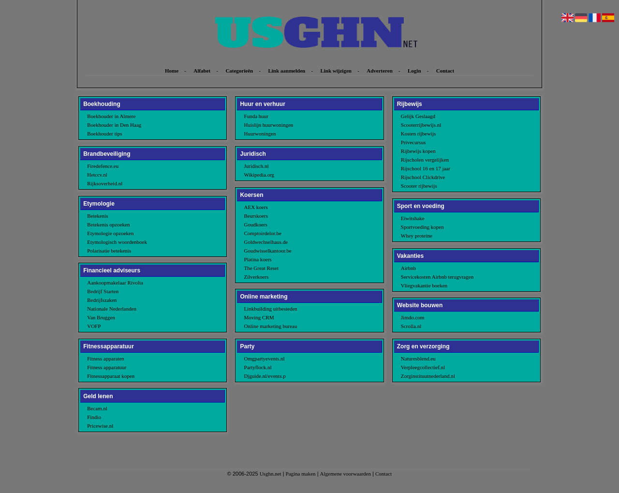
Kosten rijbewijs (418, 133)
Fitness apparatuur (106, 367)
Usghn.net (270, 474)
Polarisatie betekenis (109, 251)
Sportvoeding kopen (422, 227)
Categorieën (239, 71)
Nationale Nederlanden (111, 309)
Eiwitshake (413, 218)
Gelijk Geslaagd (418, 116)
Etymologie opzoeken (110, 233)
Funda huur (256, 116)
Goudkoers (255, 224)
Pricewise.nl (100, 426)
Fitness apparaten (105, 358)
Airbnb (408, 268)
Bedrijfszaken (102, 300)
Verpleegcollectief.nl (423, 367)
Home (171, 71)
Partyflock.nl (258, 367)
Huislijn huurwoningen (269, 125)
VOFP (94, 326)
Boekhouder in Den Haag (114, 125)
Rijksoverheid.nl (104, 183)
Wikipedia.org (259, 175)
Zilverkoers (256, 277)
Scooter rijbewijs (419, 186)
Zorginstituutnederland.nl (428, 376)
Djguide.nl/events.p (265, 376)
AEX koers (256, 207)
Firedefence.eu (102, 166)
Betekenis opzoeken (108, 224)
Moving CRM (259, 317)
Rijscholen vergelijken (425, 160)
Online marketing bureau (270, 326)
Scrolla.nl (411, 326)
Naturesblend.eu (418, 358)
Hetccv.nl (97, 175)
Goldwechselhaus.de (266, 242)
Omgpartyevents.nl (264, 358)
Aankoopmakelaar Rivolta (115, 282)
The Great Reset (261, 268)
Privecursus (413, 142)
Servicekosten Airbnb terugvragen (437, 277)
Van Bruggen (101, 317)
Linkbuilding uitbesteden (270, 309)
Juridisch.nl (256, 166)
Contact (445, 71)
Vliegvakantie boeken (424, 285)
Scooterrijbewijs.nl (421, 125)
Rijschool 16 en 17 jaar (425, 168)
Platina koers (258, 259)
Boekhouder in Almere (111, 116)
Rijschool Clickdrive (423, 177)
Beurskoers (256, 216)
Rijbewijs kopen (418, 151)
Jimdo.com (413, 317)
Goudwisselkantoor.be (268, 251)
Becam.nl (97, 408)
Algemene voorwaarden (345, 474)
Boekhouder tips (104, 133)
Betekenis (97, 216)
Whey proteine (416, 236)
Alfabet (201, 71)
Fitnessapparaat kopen (110, 376)
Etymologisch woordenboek (117, 242)
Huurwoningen (260, 133)
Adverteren (380, 71)
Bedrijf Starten (102, 291)
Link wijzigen (335, 71)
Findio (94, 417)
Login (414, 71)
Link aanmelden (286, 71)
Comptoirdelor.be (262, 233)
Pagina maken (301, 474)
